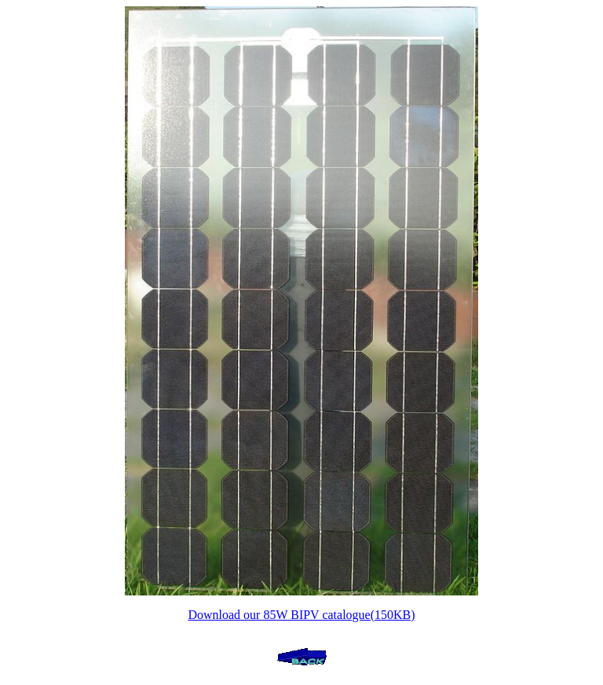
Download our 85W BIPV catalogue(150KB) (301, 614)
